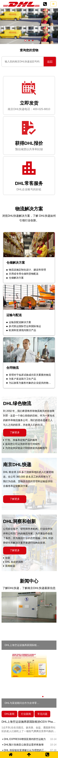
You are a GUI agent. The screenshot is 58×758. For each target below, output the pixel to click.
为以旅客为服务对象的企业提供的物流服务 (29, 364)
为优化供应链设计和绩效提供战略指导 (25, 429)
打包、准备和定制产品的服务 (20, 421)
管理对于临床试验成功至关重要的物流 (28, 356)
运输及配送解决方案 (18, 304)
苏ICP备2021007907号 (34, 746)
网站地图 (16, 746)
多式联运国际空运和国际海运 (23, 308)
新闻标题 (9, 547)
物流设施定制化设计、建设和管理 (26, 251)
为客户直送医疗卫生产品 (21, 360)
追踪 (50, 43)
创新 (6, 539)
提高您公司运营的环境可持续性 (21, 425)
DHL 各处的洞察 (13, 543)
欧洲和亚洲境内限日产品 (21, 312)
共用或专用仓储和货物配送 (22, 255)
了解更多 (15, 414)
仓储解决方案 (15, 259)
